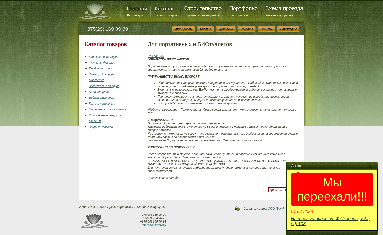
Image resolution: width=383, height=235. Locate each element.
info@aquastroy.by (154, 225)
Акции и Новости (101, 127)
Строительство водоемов (201, 15)
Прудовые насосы (101, 68)
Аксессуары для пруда (104, 86)
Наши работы (238, 15)
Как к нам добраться (279, 15)
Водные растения (101, 97)
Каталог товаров (166, 15)
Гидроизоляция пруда (103, 57)
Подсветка (96, 80)
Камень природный (102, 103)
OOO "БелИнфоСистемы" (286, 208)
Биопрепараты (99, 92)
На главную (135, 15)
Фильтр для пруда (102, 74)
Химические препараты (105, 115)
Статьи (95, 121)
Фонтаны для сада (102, 62)
